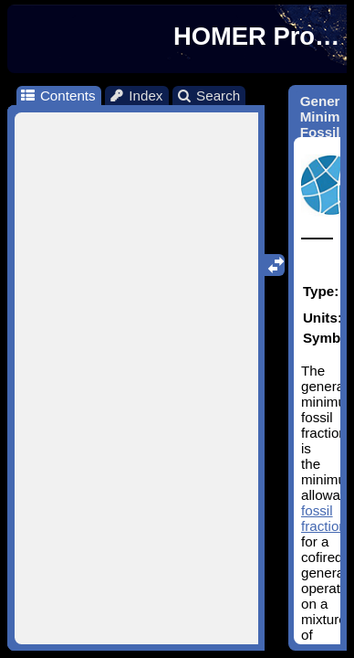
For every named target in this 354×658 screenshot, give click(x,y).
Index (136, 95)
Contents (57, 95)
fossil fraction (324, 518)
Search (208, 95)
